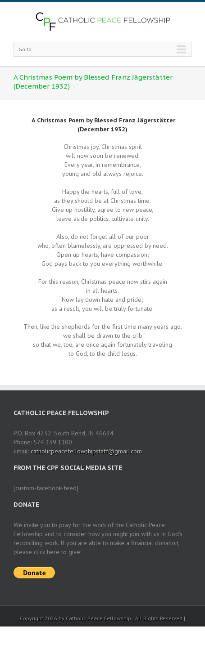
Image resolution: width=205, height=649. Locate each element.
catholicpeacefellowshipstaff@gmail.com (86, 451)
